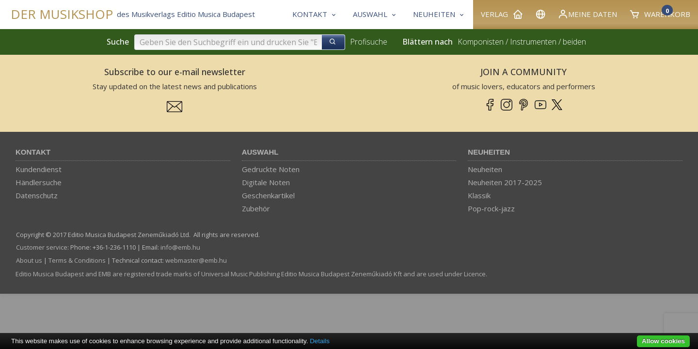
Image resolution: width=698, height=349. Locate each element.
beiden (574, 41)
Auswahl (260, 152)
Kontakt (33, 152)
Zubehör (256, 208)
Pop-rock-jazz (491, 208)
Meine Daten (587, 14)
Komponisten (481, 41)
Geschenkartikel (268, 195)
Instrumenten (533, 41)
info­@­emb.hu (180, 247)
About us (29, 260)
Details (320, 341)
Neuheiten (489, 152)
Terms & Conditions (77, 260)
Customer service (41, 247)
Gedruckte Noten (271, 169)
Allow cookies (663, 341)
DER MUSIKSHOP (62, 14)
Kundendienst (39, 169)
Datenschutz (37, 195)
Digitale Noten (266, 182)
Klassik (479, 195)
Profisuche (368, 42)
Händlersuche (39, 182)
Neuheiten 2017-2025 (505, 182)
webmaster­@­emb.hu (196, 260)
